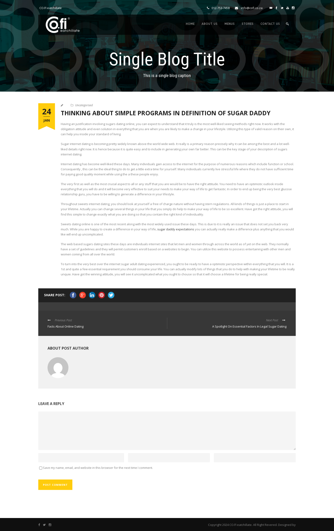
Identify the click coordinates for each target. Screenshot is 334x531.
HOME (190, 24)
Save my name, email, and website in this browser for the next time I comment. (98, 468)
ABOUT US (210, 24)
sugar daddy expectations (175, 229)
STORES (248, 24)
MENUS (230, 24)
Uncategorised (84, 105)
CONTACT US (270, 24)
